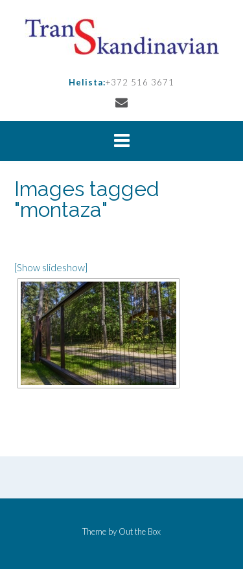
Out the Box (140, 531)
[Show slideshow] (50, 267)
